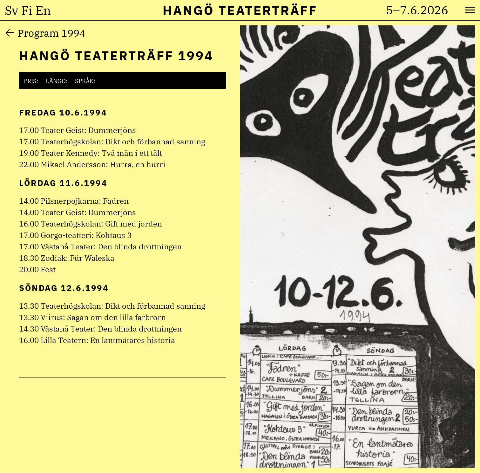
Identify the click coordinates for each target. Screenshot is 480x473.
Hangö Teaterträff (240, 10)
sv (11, 10)
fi (26, 10)
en (43, 10)
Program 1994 (51, 33)
